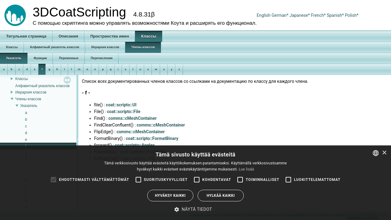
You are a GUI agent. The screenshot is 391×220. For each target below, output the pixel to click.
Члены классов (28, 99)
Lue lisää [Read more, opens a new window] (246, 169)
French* (319, 15)
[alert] (195, 182)
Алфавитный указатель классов (42, 86)
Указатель (28, 106)
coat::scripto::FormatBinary (152, 138)
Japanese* (300, 15)
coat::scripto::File (124, 111)
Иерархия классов (30, 92)
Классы (21, 79)
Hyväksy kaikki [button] (170, 195)
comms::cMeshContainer (132, 118)
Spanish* (335, 15)
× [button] (384, 153)
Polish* (352, 15)
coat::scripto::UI (121, 104)
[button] (195, 209)
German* (281, 15)
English (263, 15)
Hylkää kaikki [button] (220, 195)
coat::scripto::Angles (135, 145)
